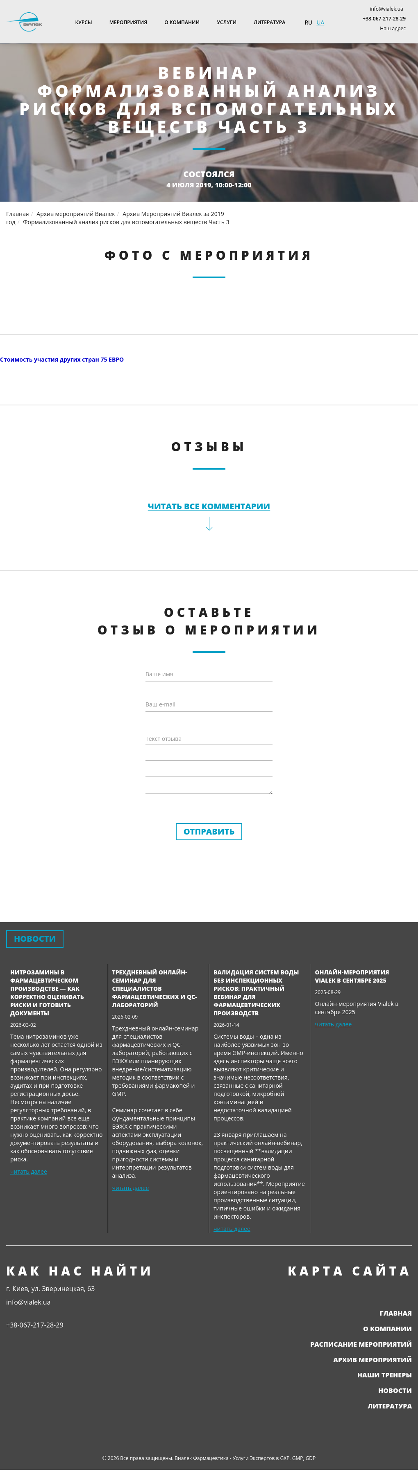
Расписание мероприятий (361, 1344)
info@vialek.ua (386, 8)
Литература (269, 22)
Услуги (226, 22)
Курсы (83, 22)
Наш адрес (393, 28)
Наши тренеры (384, 1374)
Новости (395, 1390)
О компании (182, 22)
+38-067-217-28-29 (384, 18)
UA (320, 22)
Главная (395, 1313)
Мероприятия (128, 22)
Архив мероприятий (372, 1359)
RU (308, 22)
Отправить (209, 831)
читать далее (28, 1171)
